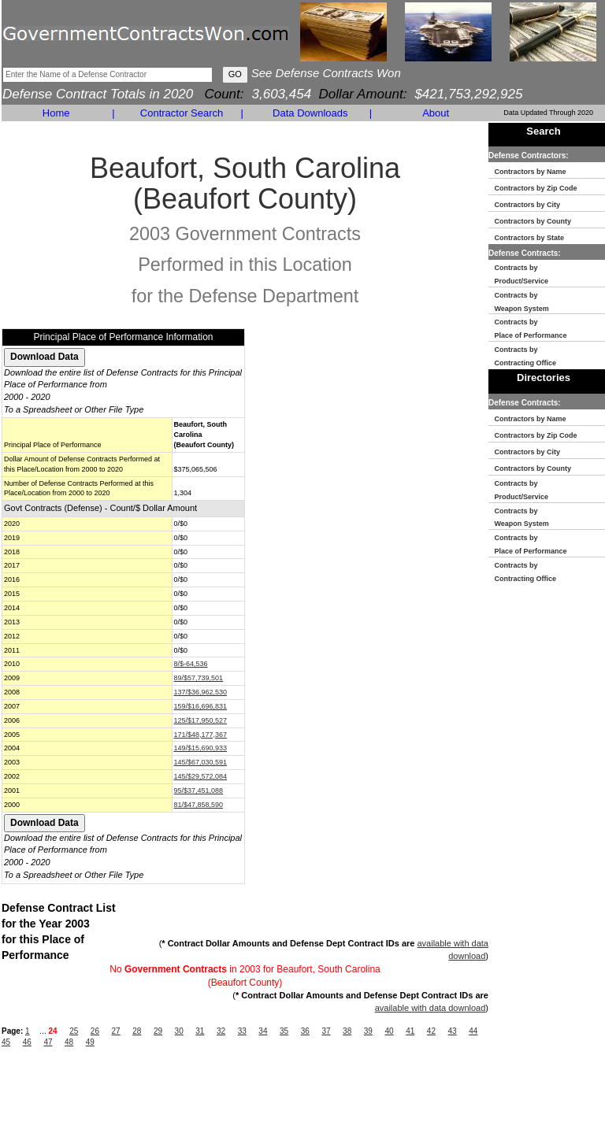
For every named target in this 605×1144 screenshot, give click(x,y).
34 (262, 1031)
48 (69, 1042)
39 (368, 1031)
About (435, 113)
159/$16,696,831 (201, 706)
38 (347, 1031)
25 (73, 1031)
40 (388, 1031)
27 (116, 1031)
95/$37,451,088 (199, 790)
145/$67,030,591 (201, 762)
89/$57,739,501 (199, 678)
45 (6, 1042)
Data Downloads (310, 113)
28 (136, 1031)
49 (90, 1042)
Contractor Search (182, 113)
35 (284, 1031)
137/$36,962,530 (201, 692)
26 (95, 1031)
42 (431, 1031)
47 (47, 1042)
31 (199, 1031)
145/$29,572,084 (201, 776)
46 (27, 1042)
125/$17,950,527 (201, 720)
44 (473, 1031)
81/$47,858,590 (199, 805)
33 (242, 1031)
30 (179, 1031)
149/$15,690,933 (201, 748)
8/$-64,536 (191, 664)
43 (452, 1031)
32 (221, 1031)
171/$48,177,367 (201, 735)
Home (56, 113)
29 (158, 1031)
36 (305, 1031)
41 (410, 1031)
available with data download (430, 1008)
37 (325, 1031)
